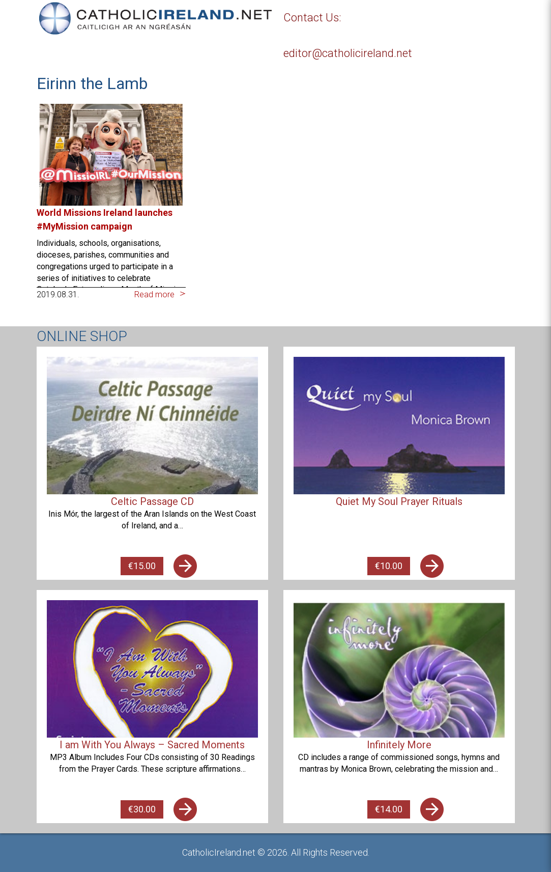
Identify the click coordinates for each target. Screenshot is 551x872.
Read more (154, 294)
